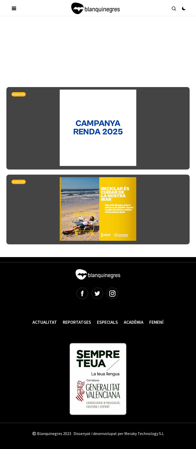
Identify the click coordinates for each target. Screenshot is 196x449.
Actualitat (44, 322)
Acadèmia (133, 322)
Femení (156, 322)
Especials (107, 322)
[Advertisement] (99, 35)
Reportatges (77, 322)
